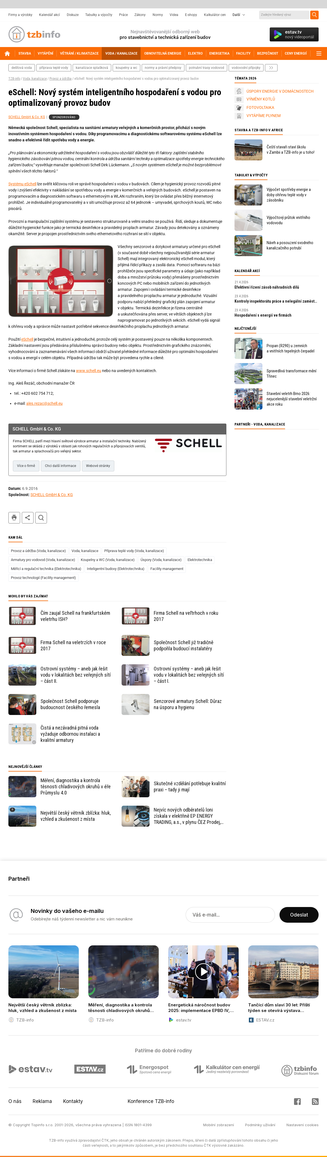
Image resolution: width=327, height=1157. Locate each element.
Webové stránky (98, 466)
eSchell (27, 339)
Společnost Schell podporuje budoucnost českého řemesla (70, 704)
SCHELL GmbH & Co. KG (26, 117)
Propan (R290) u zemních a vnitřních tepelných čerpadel (290, 348)
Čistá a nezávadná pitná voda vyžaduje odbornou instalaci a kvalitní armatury (70, 734)
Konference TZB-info (151, 1101)
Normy (158, 15)
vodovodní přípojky (246, 68)
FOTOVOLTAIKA (260, 107)
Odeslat (299, 915)
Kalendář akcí (49, 15)
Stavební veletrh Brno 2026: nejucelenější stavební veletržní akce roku (292, 399)
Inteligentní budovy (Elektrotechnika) (115, 569)
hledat (41, 517)
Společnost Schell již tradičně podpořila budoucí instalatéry (183, 645)
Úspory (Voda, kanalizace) (161, 560)
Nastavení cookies (302, 1125)
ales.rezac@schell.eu (44, 403)
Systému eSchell (22, 184)
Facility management (166, 569)
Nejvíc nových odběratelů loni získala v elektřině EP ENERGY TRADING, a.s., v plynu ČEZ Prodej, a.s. (187, 816)
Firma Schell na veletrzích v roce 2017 (73, 645)
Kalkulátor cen (215, 15)
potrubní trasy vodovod (206, 68)
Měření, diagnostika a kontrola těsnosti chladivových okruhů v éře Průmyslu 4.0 (76, 786)
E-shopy (191, 15)
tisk (14, 517)
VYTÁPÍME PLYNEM (264, 115)
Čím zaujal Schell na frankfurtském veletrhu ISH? (75, 616)
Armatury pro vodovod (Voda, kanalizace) (43, 560)
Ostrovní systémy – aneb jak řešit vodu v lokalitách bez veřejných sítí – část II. (76, 675)
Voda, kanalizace (35, 79)
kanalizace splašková (92, 68)
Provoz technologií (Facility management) (43, 578)
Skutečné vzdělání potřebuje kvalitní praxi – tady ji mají (190, 786)
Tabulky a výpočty (98, 15)
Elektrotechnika (200, 560)
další (271, 67)
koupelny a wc (126, 68)
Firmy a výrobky (20, 15)
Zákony (140, 15)
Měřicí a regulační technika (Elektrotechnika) (46, 569)
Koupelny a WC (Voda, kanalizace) (108, 560)
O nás (15, 1101)
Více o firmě (26, 466)
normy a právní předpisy (163, 68)
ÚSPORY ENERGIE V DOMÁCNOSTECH (280, 91)
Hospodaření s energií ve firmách (263, 315)
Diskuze (73, 15)
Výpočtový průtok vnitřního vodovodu (288, 220)
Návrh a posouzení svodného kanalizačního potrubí (290, 245)
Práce (123, 15)
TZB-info (14, 79)
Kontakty (73, 1101)
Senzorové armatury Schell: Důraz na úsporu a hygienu (188, 704)
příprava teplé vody (53, 68)
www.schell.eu (88, 370)
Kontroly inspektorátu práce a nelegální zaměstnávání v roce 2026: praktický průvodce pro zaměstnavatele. (276, 301)
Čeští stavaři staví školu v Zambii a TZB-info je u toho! (290, 149)
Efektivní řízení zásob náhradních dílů (266, 287)
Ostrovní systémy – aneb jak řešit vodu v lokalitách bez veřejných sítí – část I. (189, 675)
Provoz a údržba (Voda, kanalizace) (38, 551)
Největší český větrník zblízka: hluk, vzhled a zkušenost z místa (76, 816)
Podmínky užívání (260, 1125)
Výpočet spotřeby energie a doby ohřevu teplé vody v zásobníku (289, 195)
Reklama (42, 1101)
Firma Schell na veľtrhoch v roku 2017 (186, 616)
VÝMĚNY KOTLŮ (261, 99)
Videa (174, 15)
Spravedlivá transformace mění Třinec (291, 373)
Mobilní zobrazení (218, 1125)
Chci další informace (60, 466)
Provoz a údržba (60, 79)
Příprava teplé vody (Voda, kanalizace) (134, 551)
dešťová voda (21, 68)
